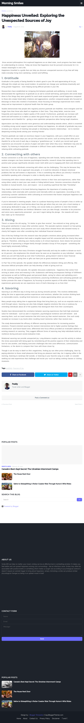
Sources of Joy (18, 368)
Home (4, 11)
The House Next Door (22, 474)
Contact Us (34, 718)
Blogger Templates (36, 715)
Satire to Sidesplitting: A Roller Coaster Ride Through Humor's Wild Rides (42, 484)
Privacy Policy (45, 718)
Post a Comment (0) (42, 398)
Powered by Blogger (10, 506)
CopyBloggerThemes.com (54, 715)
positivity (10, 11)
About (25, 718)
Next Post (78, 404)
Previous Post (7, 404)
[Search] (42, 500)
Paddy (15, 384)
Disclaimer (56, 718)
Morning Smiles (12, 3)
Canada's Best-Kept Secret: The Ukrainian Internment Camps (30, 469)
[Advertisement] (18, 423)
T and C (64, 718)
